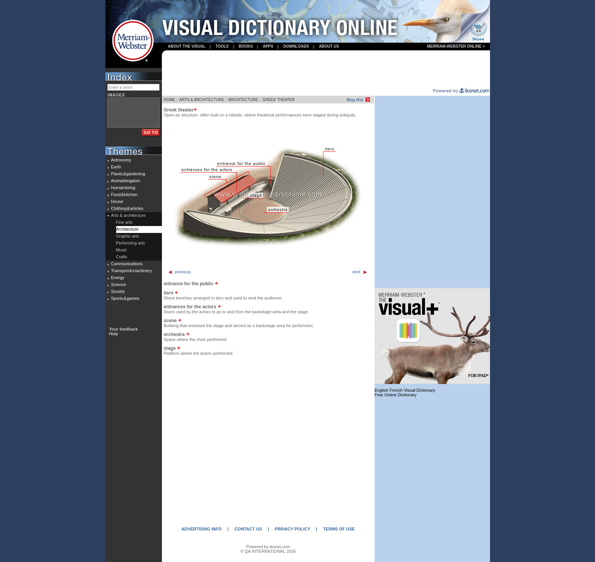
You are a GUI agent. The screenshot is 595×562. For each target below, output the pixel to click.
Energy (118, 277)
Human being (123, 187)
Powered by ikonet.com (268, 546)
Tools (221, 46)
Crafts (121, 256)
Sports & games (125, 298)
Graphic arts (127, 236)
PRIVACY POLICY (292, 529)
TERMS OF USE (339, 529)
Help (113, 333)
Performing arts (130, 243)
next (360, 271)
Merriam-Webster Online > (456, 46)
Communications (127, 263)
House (117, 201)
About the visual (187, 46)
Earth (116, 167)
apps (268, 46)
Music (121, 250)
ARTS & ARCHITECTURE (201, 100)
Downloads (296, 46)
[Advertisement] (326, 69)
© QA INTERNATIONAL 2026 (268, 551)
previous (179, 271)
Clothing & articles (127, 208)
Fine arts (124, 222)
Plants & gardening (128, 173)
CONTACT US (248, 529)
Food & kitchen (124, 194)
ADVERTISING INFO (202, 529)
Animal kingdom (125, 180)
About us (329, 46)
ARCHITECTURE (243, 100)
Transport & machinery (131, 270)
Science (118, 284)
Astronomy (121, 160)
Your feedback (123, 329)
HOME (169, 100)
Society (118, 291)
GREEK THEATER (279, 100)
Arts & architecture (128, 215)
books (246, 46)
